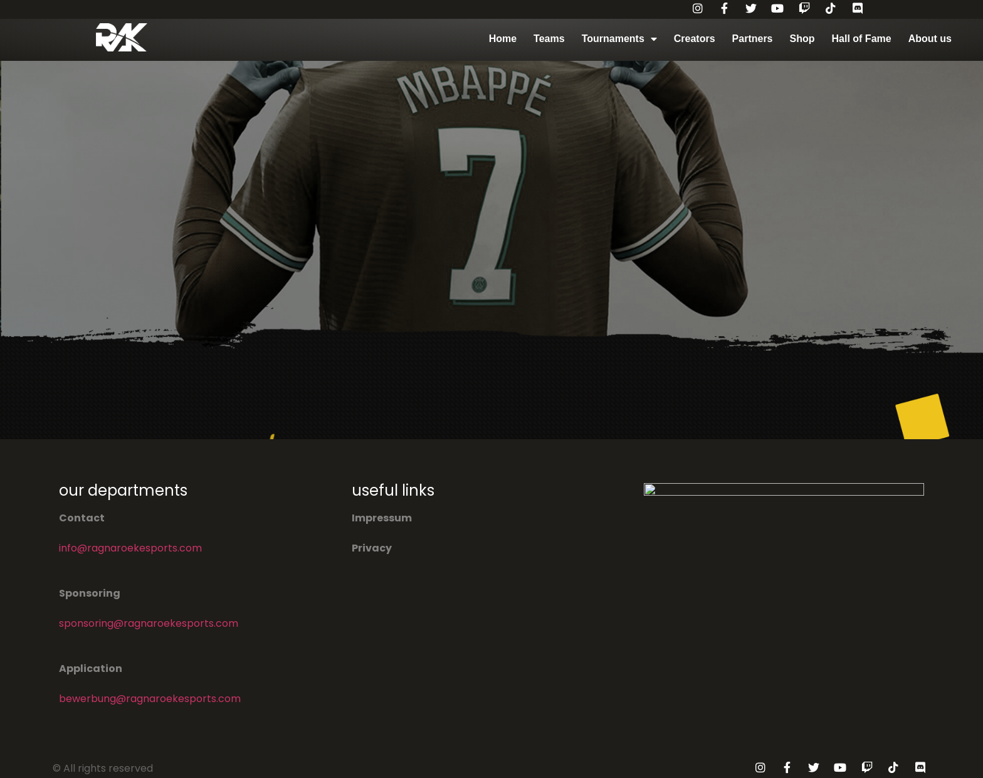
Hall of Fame (861, 38)
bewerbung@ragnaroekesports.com (150, 698)
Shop (802, 38)
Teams (549, 38)
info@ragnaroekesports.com (130, 548)
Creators (694, 38)
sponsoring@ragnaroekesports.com (148, 623)
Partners (752, 38)
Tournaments (619, 39)
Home (503, 38)
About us (930, 38)
